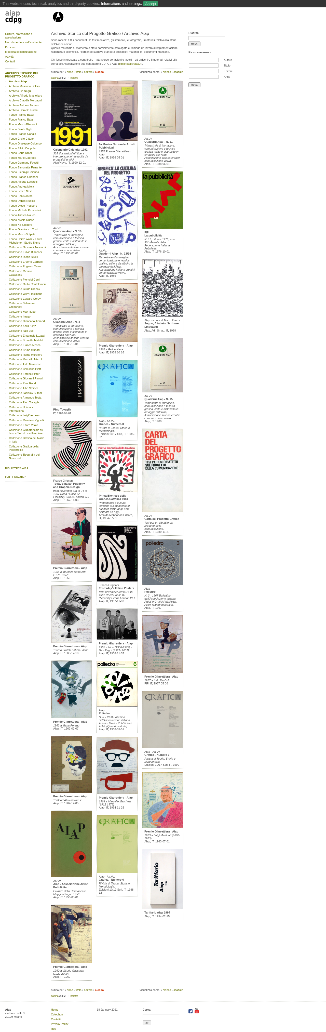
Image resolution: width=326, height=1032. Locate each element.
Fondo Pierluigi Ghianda (24, 172)
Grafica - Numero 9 (156, 754)
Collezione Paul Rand (22, 383)
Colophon (57, 1014)
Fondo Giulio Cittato (21, 138)
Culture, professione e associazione (19, 35)
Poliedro (104, 713)
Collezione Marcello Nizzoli (25, 359)
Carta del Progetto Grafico (161, 518)
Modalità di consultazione (21, 51)
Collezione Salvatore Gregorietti (22, 305)
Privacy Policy (59, 1023)
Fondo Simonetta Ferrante (25, 167)
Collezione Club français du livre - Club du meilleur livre (26, 431)
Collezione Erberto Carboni (26, 261)
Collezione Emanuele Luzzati (27, 335)
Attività (9, 56)
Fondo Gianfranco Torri (23, 229)
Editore (228, 71)
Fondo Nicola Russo (21, 219)
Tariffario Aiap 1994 (157, 912)
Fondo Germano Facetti (23, 162)
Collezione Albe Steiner (23, 388)
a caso (99, 71)
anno (70, 71)
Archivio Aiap (18, 81)
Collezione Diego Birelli (23, 256)
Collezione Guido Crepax (24, 288)
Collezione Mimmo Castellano (20, 273)
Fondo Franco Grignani (23, 176)
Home (54, 1009)
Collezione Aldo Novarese (25, 364)
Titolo (227, 65)
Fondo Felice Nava (20, 191)
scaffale (178, 71)
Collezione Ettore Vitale (23, 425)
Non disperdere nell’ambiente (23, 42)
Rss (53, 1028)
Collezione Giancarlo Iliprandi (27, 321)
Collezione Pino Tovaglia (24, 402)
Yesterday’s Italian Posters (116, 588)
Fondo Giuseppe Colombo (25, 143)
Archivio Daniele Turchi (23, 110)
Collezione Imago (20, 316)
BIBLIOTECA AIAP (17, 468)
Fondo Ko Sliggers (20, 224)
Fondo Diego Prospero (23, 205)
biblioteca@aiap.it (130, 63)
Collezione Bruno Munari (24, 349)
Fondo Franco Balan (21, 119)
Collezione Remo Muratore (25, 354)
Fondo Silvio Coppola (22, 148)
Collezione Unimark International (21, 409)
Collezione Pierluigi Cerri (24, 279)
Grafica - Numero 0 (111, 424)
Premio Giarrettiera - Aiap (70, 568)
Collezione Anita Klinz (22, 325)
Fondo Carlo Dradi (20, 152)
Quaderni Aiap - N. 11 (158, 141)
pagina (55, 77)
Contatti (10, 61)
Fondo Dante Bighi (20, 129)
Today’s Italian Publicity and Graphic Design (69, 485)
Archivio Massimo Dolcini (24, 86)
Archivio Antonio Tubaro (23, 105)
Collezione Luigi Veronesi (24, 415)
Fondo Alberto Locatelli (23, 181)
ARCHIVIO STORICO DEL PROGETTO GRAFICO (22, 75)
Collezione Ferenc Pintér (24, 373)
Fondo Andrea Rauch (22, 215)
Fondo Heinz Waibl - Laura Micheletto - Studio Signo (25, 240)
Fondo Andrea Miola (21, 186)
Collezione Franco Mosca (24, 345)
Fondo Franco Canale (22, 133)
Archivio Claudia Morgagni (25, 100)
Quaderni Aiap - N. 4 (66, 321)
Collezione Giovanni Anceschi (27, 247)
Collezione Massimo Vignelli (26, 420)
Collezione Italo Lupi (21, 330)
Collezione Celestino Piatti (25, 369)
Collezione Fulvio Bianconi (25, 252)
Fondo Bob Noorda (21, 195)
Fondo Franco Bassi (21, 114)
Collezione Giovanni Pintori (26, 378)
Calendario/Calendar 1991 (70, 149)
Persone (10, 47)
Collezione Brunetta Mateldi (26, 340)
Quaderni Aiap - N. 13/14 (115, 253)
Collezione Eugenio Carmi (25, 266)
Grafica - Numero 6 (111, 879)
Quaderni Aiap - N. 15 (158, 399)
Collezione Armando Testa (25, 397)
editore (88, 71)
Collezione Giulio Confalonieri (27, 284)
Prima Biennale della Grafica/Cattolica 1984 (113, 497)
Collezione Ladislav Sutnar (25, 392)
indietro (74, 77)
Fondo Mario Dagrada (22, 157)
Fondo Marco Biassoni (23, 124)
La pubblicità (153, 235)
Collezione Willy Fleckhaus (25, 293)
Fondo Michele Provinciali (25, 210)
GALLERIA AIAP (15, 477)
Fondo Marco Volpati (22, 234)
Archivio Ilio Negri (20, 90)
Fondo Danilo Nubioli (22, 200)
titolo (79, 71)
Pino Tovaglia (62, 409)
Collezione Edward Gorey (25, 298)
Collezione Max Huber (22, 311)
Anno (227, 76)
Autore (228, 59)
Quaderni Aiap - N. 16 (67, 231)
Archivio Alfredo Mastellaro (25, 95)
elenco (167, 71)
